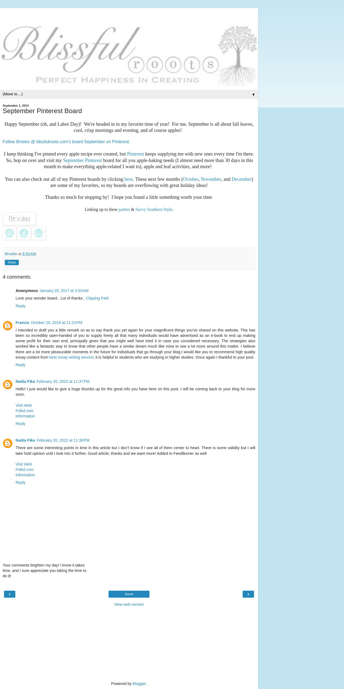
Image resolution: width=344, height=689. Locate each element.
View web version (129, 604)
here (128, 179)
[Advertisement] (129, 14)
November (211, 179)
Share (12, 262)
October (190, 179)
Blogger (139, 683)
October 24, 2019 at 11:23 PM (56, 322)
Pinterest (135, 154)
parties (124, 209)
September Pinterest (82, 160)
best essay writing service (71, 357)
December (242, 179)
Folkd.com (24, 411)
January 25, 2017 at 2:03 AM (64, 290)
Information (25, 416)
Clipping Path (97, 298)
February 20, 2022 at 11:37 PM (63, 381)
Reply (21, 306)
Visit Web (24, 405)
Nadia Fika (25, 381)
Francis (22, 322)
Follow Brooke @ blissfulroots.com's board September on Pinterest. (66, 141)
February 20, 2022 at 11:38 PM (63, 440)
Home (129, 594)
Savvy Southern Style (153, 209)
